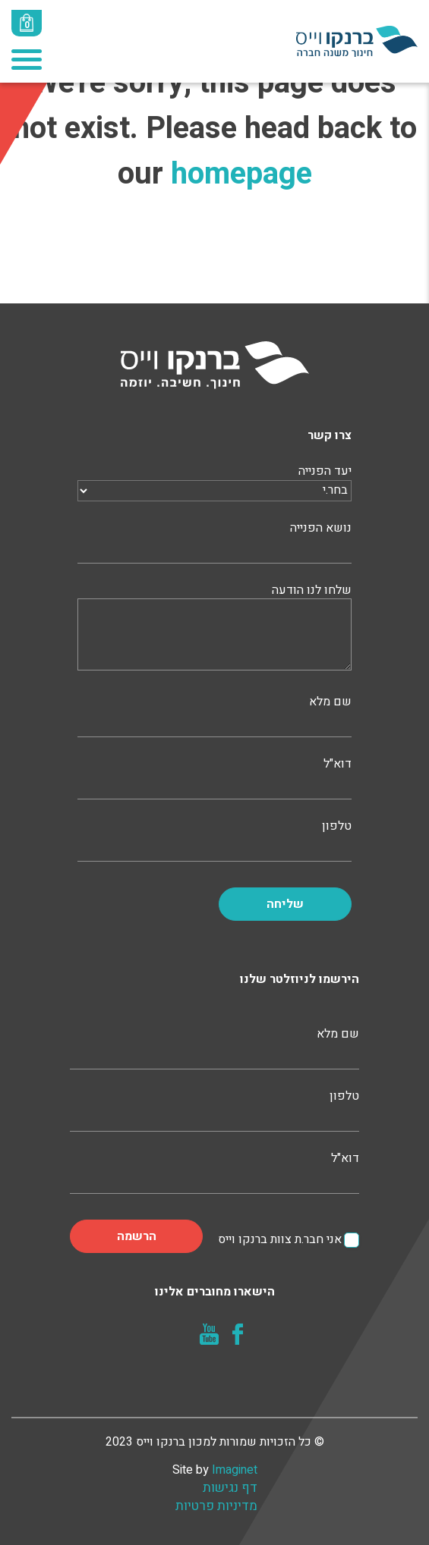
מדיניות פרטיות (216, 1506)
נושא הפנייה (214, 541)
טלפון (214, 839)
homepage (241, 174)
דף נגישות (230, 1488)
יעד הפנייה (214, 481)
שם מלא (214, 714)
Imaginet (234, 1470)
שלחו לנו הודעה (214, 629)
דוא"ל (214, 776)
